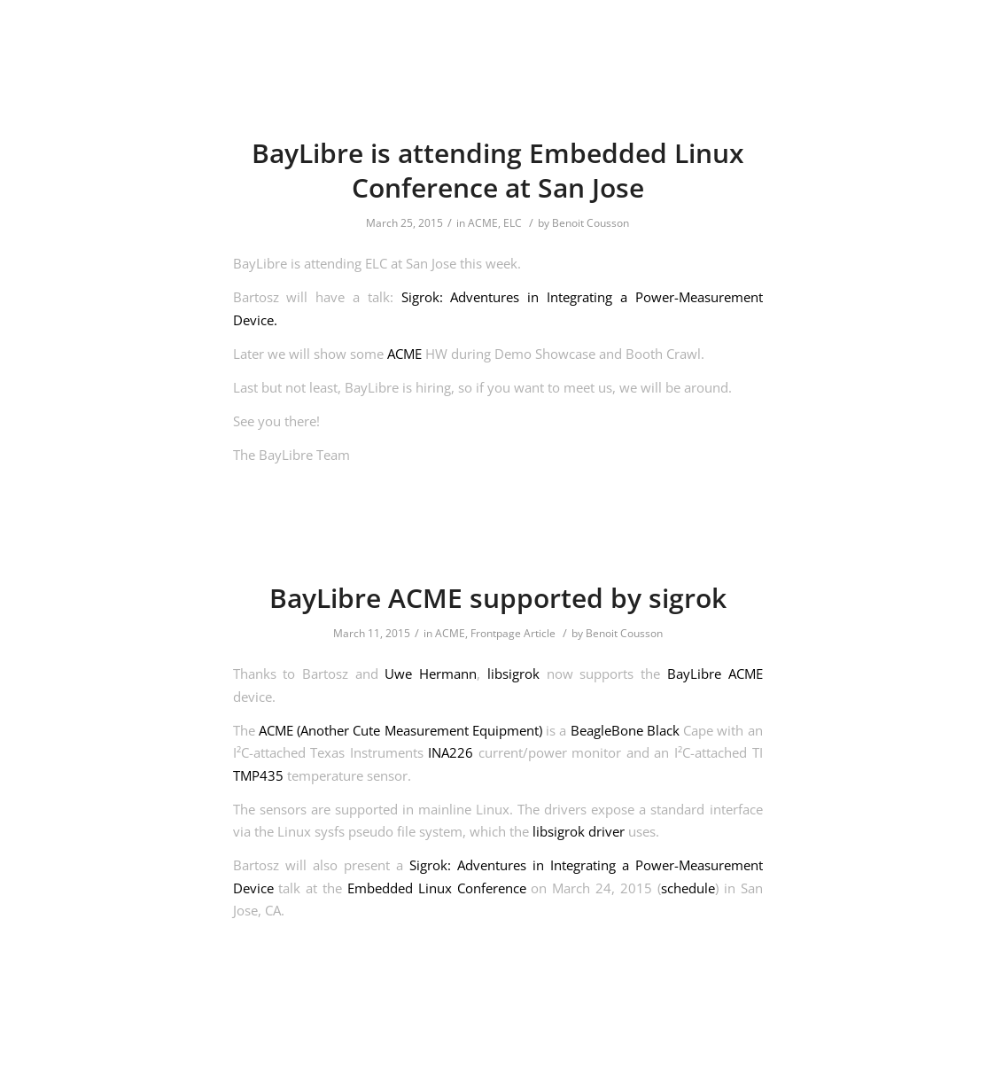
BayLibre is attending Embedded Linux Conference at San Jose (498, 170)
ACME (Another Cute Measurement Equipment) (400, 730)
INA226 (450, 752)
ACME (483, 222)
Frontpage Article (513, 633)
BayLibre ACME (715, 673)
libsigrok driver (578, 831)
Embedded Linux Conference (436, 888)
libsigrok (513, 673)
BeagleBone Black (625, 730)
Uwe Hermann (431, 673)
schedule (688, 888)
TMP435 (258, 775)
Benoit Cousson (590, 222)
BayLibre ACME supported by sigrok (498, 598)
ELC (512, 222)
